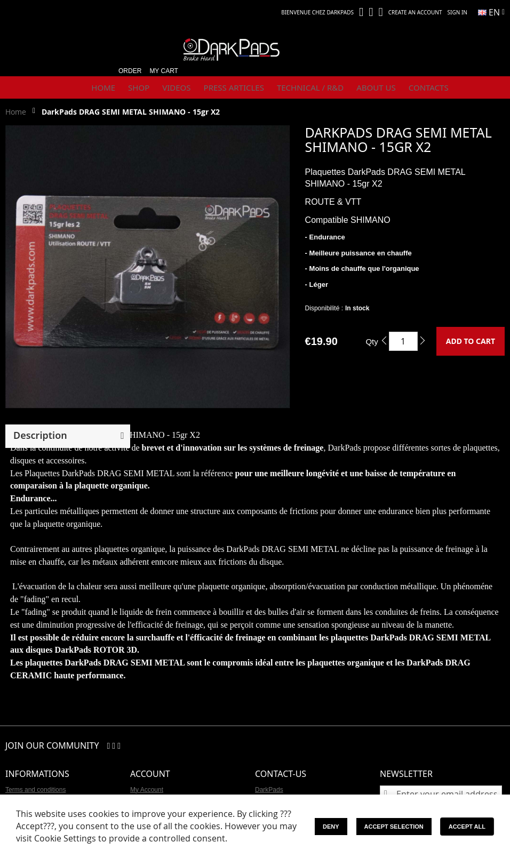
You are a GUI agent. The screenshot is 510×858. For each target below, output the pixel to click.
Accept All (467, 826)
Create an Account (415, 12)
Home (15, 112)
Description (40, 435)
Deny (331, 826)
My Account (146, 789)
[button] (491, 12)
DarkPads (269, 789)
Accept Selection (394, 826)
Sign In (457, 12)
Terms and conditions (35, 789)
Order (129, 71)
